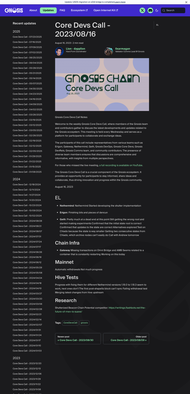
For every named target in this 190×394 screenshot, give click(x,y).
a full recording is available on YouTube (120, 165)
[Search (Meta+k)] (173, 10)
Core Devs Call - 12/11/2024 (26, 190)
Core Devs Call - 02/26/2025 (27, 135)
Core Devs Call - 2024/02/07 (27, 325)
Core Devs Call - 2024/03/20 (27, 299)
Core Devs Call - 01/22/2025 (27, 161)
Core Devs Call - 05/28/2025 (27, 68)
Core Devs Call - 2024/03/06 (27, 304)
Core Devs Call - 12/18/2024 (27, 184)
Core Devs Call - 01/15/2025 (27, 167)
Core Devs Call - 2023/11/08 (27, 389)
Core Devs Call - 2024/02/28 (27, 309)
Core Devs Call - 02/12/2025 (27, 146)
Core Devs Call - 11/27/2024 (26, 195)
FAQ (62, 10)
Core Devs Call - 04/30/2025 (27, 89)
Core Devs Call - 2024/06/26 (27, 252)
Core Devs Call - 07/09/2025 (27, 47)
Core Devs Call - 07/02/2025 (27, 52)
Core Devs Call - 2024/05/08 (27, 273)
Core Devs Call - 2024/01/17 (27, 340)
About (33, 10)
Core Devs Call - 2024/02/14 (27, 319)
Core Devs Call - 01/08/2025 (27, 172)
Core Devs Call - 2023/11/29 (27, 379)
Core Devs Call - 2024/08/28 (27, 221)
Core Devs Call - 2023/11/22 (27, 384)
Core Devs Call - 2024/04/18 (27, 283)
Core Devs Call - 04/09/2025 (27, 104)
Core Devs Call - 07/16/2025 (27, 42)
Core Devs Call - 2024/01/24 (27, 335)
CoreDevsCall (70, 323)
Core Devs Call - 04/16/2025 (27, 99)
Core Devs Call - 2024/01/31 (27, 330)
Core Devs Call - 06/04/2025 (27, 63)
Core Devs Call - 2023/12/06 (27, 374)
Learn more (120, 2)
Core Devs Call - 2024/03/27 (27, 294)
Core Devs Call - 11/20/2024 (27, 200)
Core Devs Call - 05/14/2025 (27, 78)
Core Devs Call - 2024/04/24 (27, 278)
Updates (48, 10)
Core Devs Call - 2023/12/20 (27, 363)
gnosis (84, 323)
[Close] (186, 2)
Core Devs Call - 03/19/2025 (27, 120)
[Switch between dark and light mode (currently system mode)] (156, 10)
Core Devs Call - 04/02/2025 (27, 109)
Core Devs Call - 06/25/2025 (27, 58)
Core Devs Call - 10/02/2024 (27, 216)
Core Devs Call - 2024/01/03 (27, 351)
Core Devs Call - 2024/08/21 (27, 226)
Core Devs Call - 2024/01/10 (27, 345)
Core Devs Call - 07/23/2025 (27, 37)
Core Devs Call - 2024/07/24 (27, 242)
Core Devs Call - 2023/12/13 (27, 369)
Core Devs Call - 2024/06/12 (27, 262)
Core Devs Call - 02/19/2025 (27, 141)
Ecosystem (79, 10)
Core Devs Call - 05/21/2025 (27, 73)
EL (157, 25)
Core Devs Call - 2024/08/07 (27, 231)
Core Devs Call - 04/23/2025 (27, 94)
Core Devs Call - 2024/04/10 (27, 288)
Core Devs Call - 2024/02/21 (27, 314)
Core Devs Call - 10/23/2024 (27, 205)
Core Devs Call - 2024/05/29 (27, 268)
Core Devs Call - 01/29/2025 (27, 156)
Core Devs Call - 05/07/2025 (27, 83)
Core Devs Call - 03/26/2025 (27, 115)
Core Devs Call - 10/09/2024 (27, 210)
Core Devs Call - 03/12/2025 (27, 125)
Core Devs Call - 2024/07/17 (27, 247)
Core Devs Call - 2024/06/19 (27, 257)
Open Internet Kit (106, 10)
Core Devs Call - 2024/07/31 (27, 236)
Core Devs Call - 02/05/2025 (27, 151)
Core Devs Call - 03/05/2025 (27, 130)
